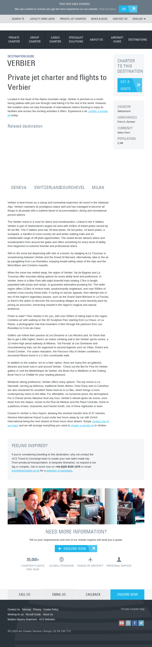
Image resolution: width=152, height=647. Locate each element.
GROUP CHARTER (35, 39)
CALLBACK (93, 594)
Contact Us (14, 609)
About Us (48, 614)
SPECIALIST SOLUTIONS (76, 39)
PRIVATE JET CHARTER (73, 18)
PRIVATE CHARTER (14, 39)
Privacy (37, 609)
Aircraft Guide (33, 614)
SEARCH (16, 18)
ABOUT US (96, 39)
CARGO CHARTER (55, 39)
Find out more (106, 8)
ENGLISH (139, 18)
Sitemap (26, 609)
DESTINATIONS (137, 39)
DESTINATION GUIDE (22, 56)
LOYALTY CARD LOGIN (42, 18)
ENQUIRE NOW (72, 548)
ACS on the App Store (108, 613)
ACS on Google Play (133, 613)
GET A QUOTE (126, 85)
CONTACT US (120, 18)
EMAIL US (59, 594)
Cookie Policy (50, 609)
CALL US (24, 594)
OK (125, 9)
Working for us (16, 614)
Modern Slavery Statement (22, 619)
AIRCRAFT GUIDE (117, 39)
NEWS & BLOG (99, 18)
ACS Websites (47, 619)
